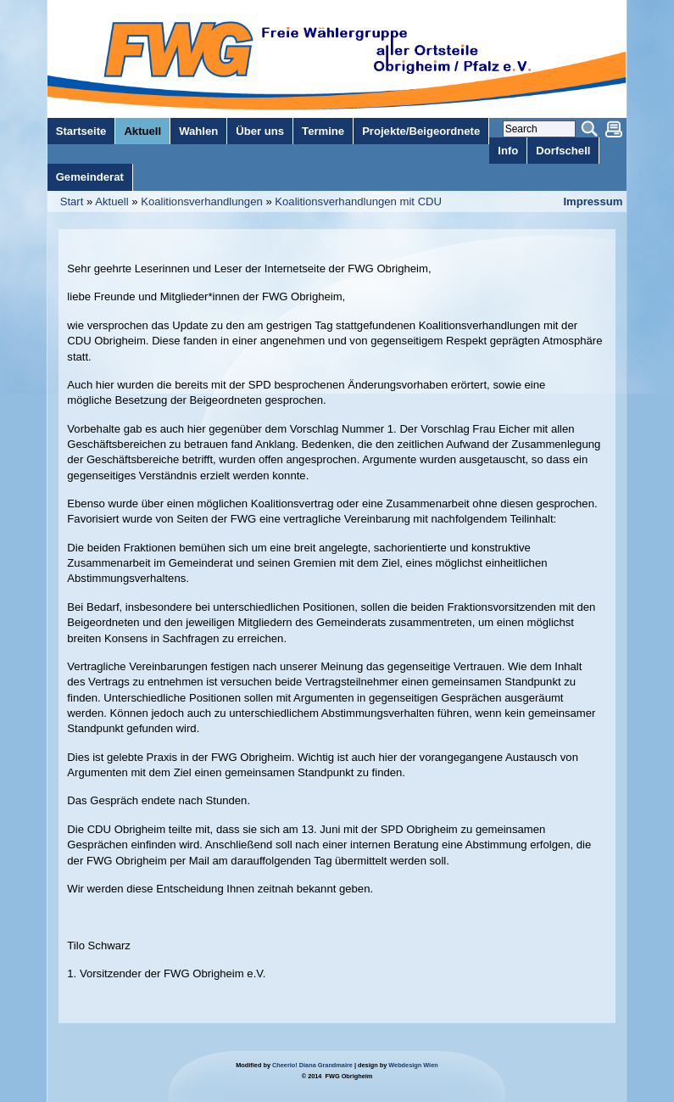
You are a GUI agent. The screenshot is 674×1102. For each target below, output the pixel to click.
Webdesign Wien (412, 1065)
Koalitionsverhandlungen (202, 201)
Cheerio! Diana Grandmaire (312, 1065)
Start (72, 201)
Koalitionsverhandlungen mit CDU (358, 201)
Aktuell (111, 201)
